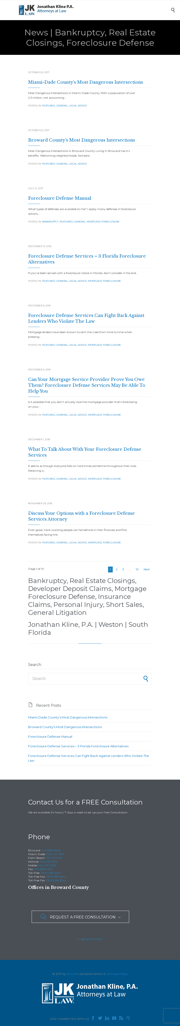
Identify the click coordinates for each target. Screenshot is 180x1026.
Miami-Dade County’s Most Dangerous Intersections (85, 82)
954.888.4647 (43, 869)
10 (137, 569)
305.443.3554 (55, 854)
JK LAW (72, 974)
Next (147, 569)
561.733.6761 (54, 858)
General (62, 105)
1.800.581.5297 (50, 873)
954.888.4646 (50, 850)
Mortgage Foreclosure (103, 221)
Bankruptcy (50, 221)
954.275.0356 (47, 865)
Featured (48, 105)
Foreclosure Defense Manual (59, 198)
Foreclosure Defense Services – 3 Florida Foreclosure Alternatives (78, 746)
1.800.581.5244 (56, 876)
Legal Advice (78, 105)
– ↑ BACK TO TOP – (90, 939)
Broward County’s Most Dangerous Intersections (81, 140)
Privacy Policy (118, 974)
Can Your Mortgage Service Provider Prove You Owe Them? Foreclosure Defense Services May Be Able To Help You (86, 385)
